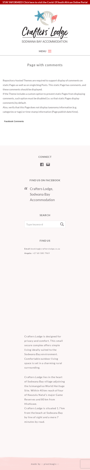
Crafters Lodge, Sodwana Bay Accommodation (42, 194)
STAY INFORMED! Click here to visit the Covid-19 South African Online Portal (45, 2)
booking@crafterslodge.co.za (45, 249)
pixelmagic (50, 464)
